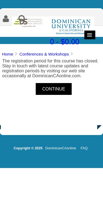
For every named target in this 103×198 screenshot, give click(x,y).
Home (7, 54)
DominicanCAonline (60, 148)
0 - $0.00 (64, 41)
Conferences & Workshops (44, 54)
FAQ (84, 148)
